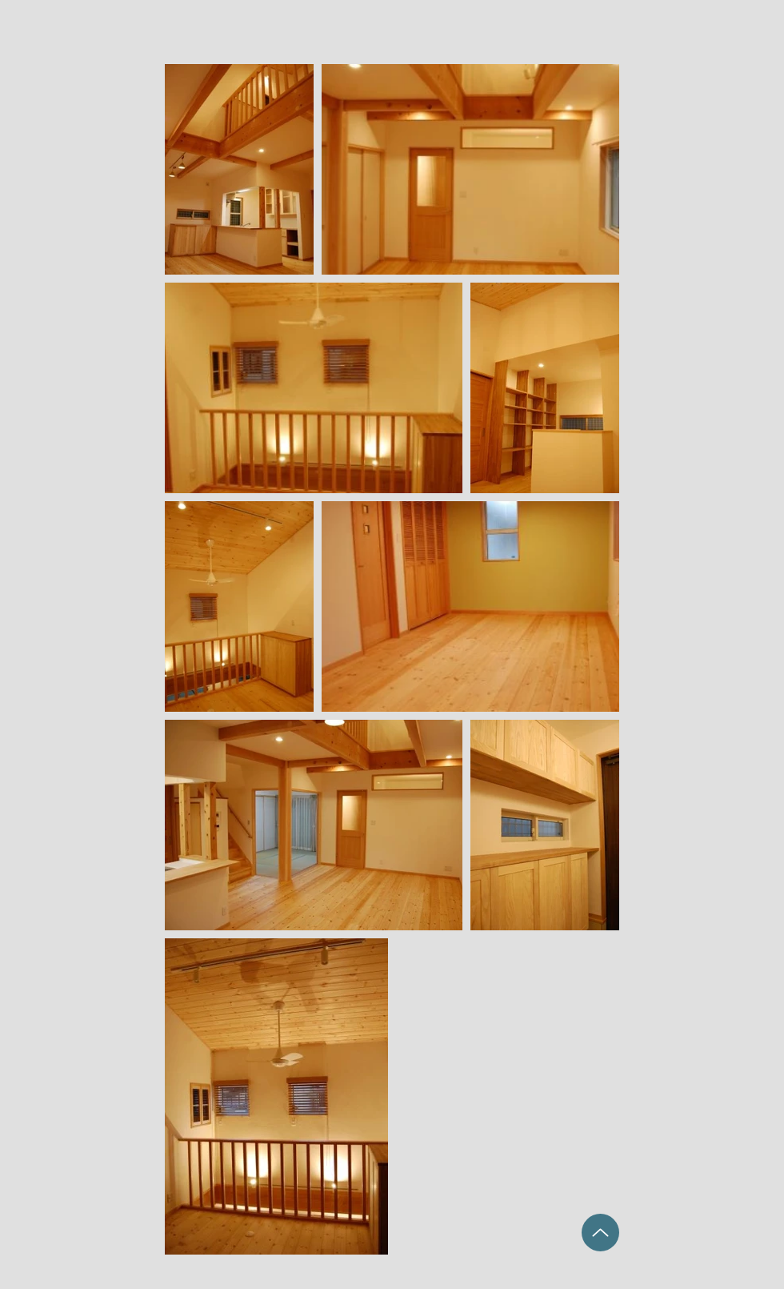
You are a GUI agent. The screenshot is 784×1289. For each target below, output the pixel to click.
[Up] (600, 1232)
